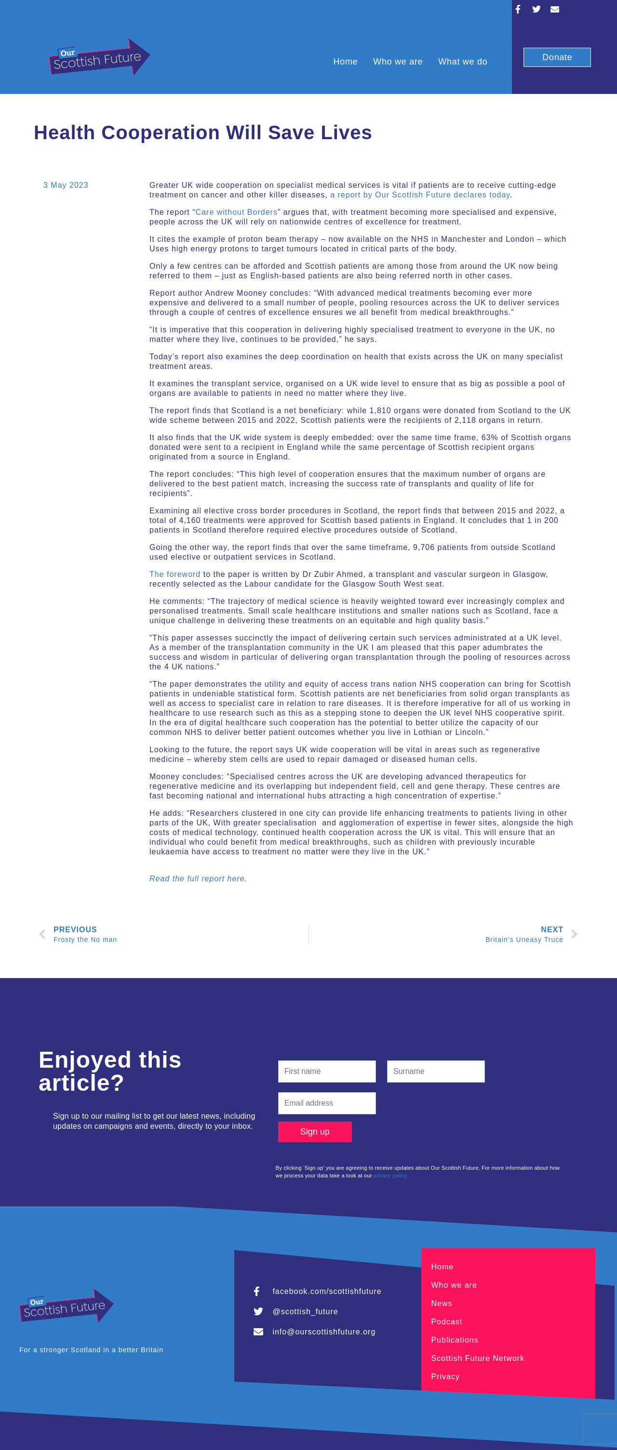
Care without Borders (237, 212)
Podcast (446, 1322)
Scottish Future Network (477, 1358)
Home (345, 61)
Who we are (398, 61)
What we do (462, 61)
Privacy (445, 1376)
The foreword (175, 574)
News (441, 1303)
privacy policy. (391, 1175)
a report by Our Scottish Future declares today (420, 195)
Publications (454, 1340)
